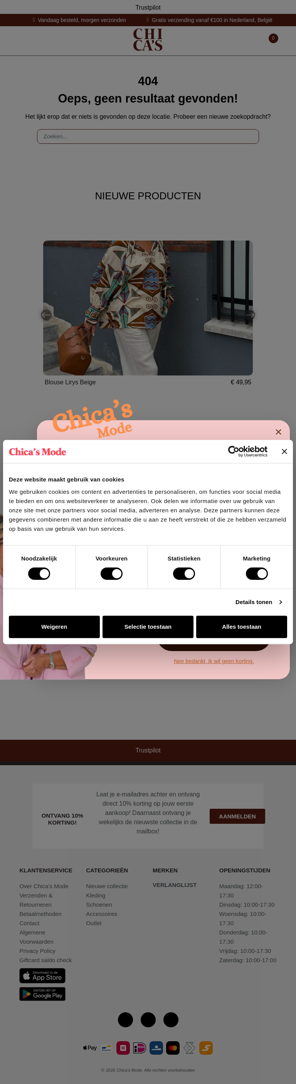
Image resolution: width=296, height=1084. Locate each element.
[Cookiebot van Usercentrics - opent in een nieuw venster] (233, 451)
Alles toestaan (241, 626)
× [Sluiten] (278, 432)
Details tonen (253, 602)
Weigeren (54, 626)
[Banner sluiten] (284, 451)
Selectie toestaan (148, 626)
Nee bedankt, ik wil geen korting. (214, 661)
